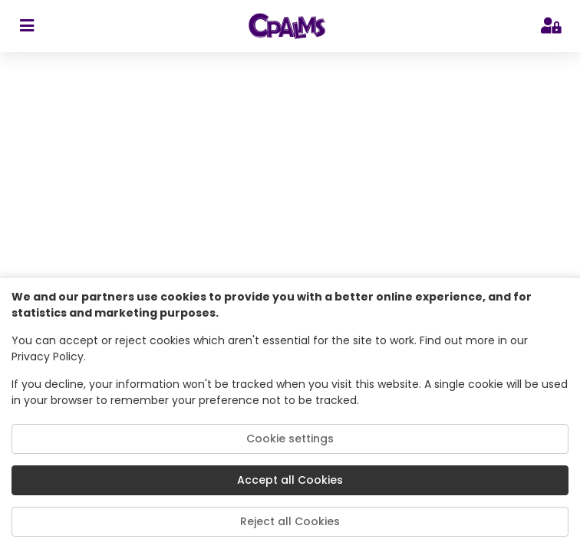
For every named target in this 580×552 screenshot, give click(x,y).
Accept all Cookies (290, 480)
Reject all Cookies (290, 521)
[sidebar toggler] (26, 26)
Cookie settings (290, 438)
